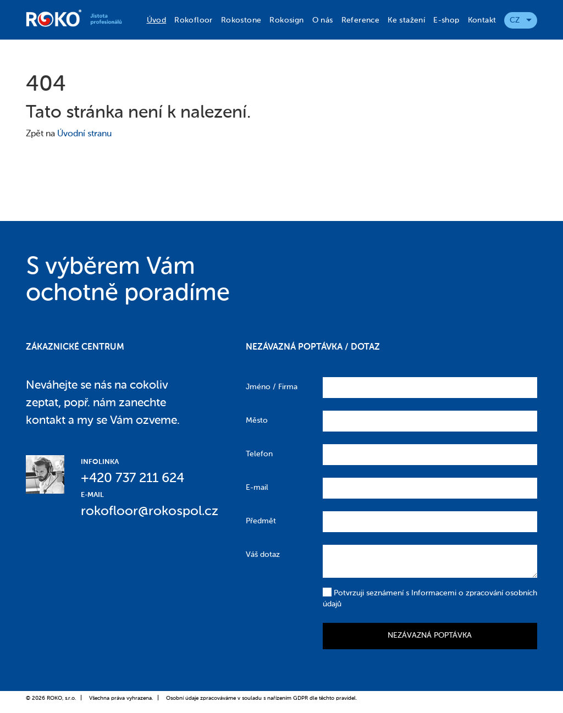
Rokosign (286, 20)
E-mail (257, 487)
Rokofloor (193, 20)
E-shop (446, 20)
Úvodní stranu (84, 134)
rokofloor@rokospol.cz (149, 511)
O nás (322, 20)
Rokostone (241, 20)
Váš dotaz (263, 555)
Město (257, 420)
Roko (79, 18)
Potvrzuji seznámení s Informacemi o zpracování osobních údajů (430, 598)
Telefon (259, 454)
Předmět (261, 521)
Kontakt (482, 20)
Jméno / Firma (271, 387)
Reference (360, 20)
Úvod (157, 20)
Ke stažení (406, 20)
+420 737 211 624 (132, 478)
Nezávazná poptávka (430, 635)
